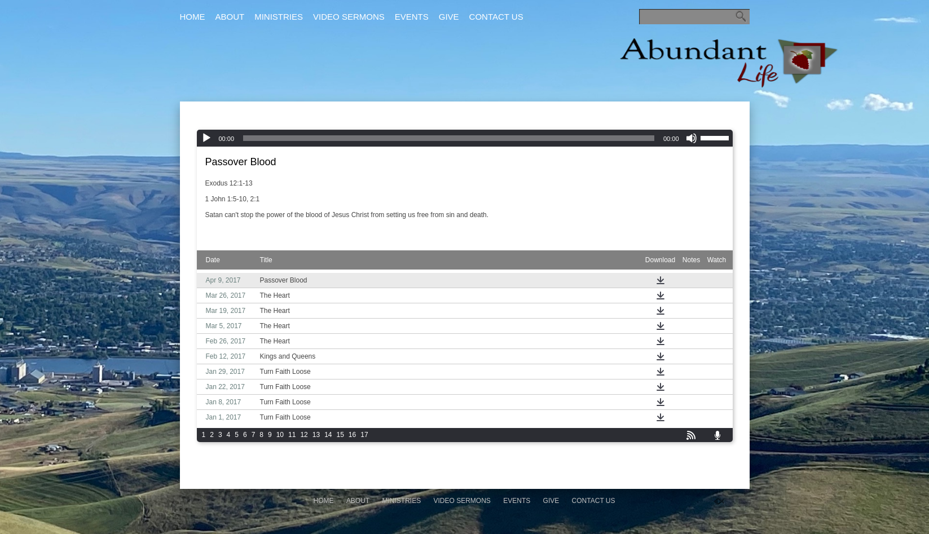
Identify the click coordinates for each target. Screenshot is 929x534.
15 (340, 435)
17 (364, 435)
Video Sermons (349, 16)
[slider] (448, 138)
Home (192, 16)
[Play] (206, 138)
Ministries (278, 16)
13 (316, 435)
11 (292, 435)
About (230, 16)
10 (280, 435)
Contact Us (496, 16)
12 (303, 435)
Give (449, 16)
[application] (465, 138)
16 (352, 435)
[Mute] (691, 138)
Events (412, 16)
